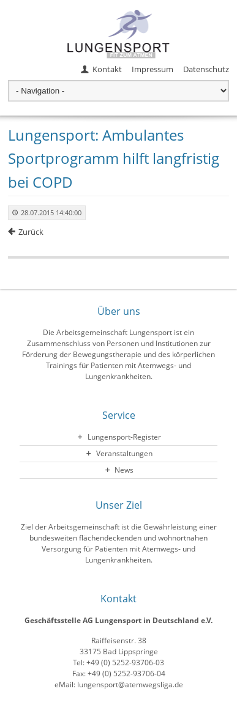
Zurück (30, 231)
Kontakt (107, 69)
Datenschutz (206, 69)
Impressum (152, 69)
